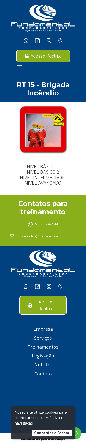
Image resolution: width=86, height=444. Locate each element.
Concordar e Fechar (51, 432)
